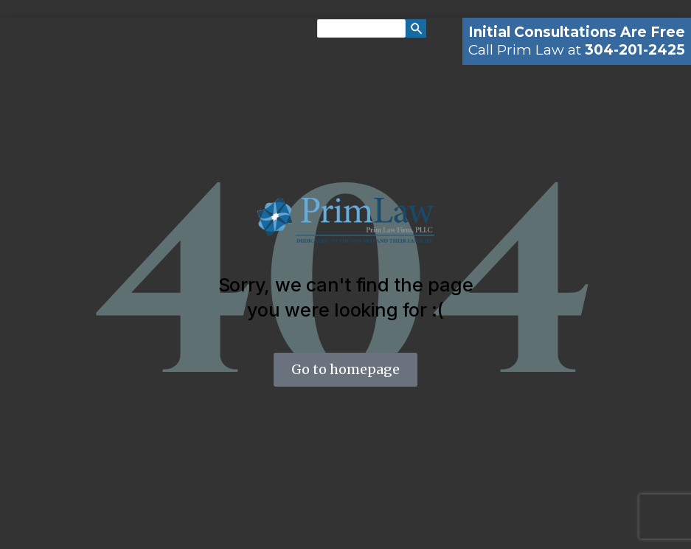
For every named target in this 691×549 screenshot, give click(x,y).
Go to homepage (345, 369)
